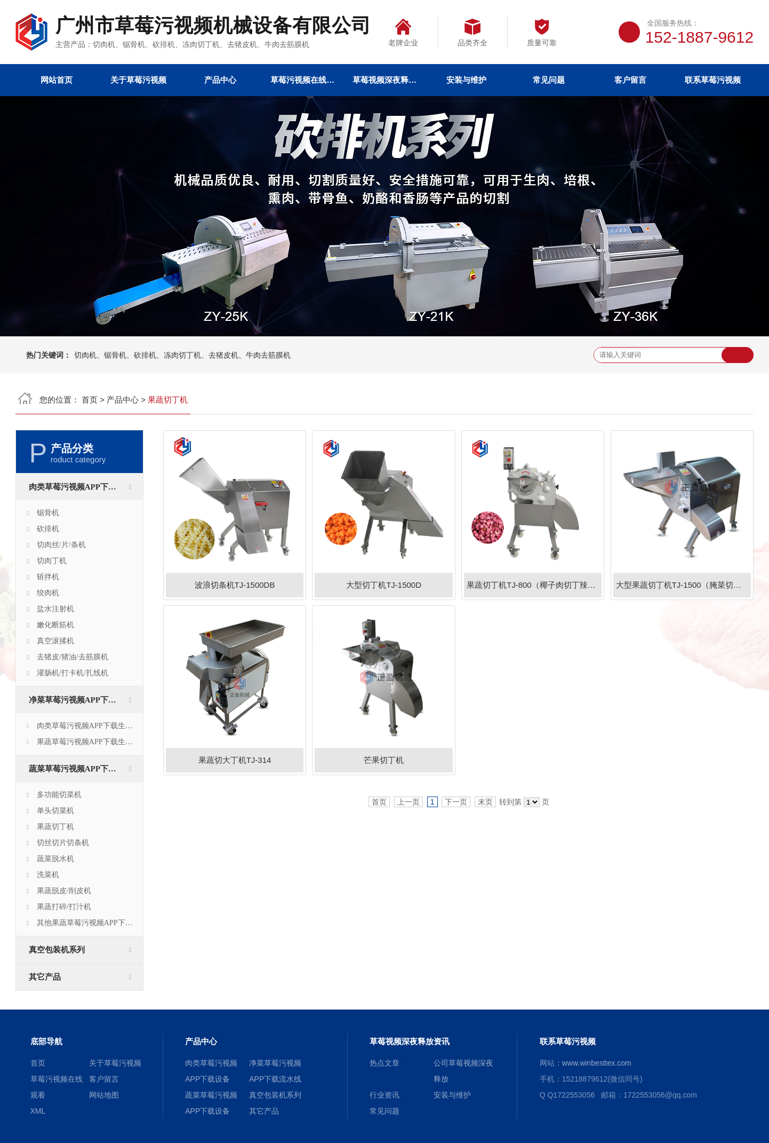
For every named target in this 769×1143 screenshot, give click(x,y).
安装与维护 (466, 79)
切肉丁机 (52, 561)
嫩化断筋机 (55, 625)
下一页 (456, 802)
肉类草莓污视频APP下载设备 (80, 487)
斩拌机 (48, 577)
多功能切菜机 (59, 795)
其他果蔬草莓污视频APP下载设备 (90, 923)
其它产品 (45, 977)
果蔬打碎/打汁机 (64, 907)
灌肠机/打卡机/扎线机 (72, 673)
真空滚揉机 (55, 641)
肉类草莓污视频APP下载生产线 (88, 726)
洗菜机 (48, 875)
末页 (485, 802)
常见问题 (549, 79)
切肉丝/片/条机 (61, 545)
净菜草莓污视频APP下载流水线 (84, 700)
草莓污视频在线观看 (302, 79)
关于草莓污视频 (138, 79)
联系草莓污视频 (713, 79)
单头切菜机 (55, 811)
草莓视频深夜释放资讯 (384, 79)
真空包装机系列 (57, 949)
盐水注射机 (55, 609)
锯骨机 (48, 513)
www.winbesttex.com (596, 1063)
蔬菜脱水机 (55, 859)
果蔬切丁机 (55, 827)
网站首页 (57, 79)
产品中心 (220, 79)
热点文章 (384, 1063)
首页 (90, 399)
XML (38, 1111)
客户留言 (630, 79)
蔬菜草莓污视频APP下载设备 (80, 768)
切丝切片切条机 (63, 843)
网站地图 (104, 1095)
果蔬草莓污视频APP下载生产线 (88, 742)
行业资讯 (384, 1095)
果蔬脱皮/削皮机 (64, 891)
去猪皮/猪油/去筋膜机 (72, 657)
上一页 (408, 802)
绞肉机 (48, 593)
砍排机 (48, 529)
